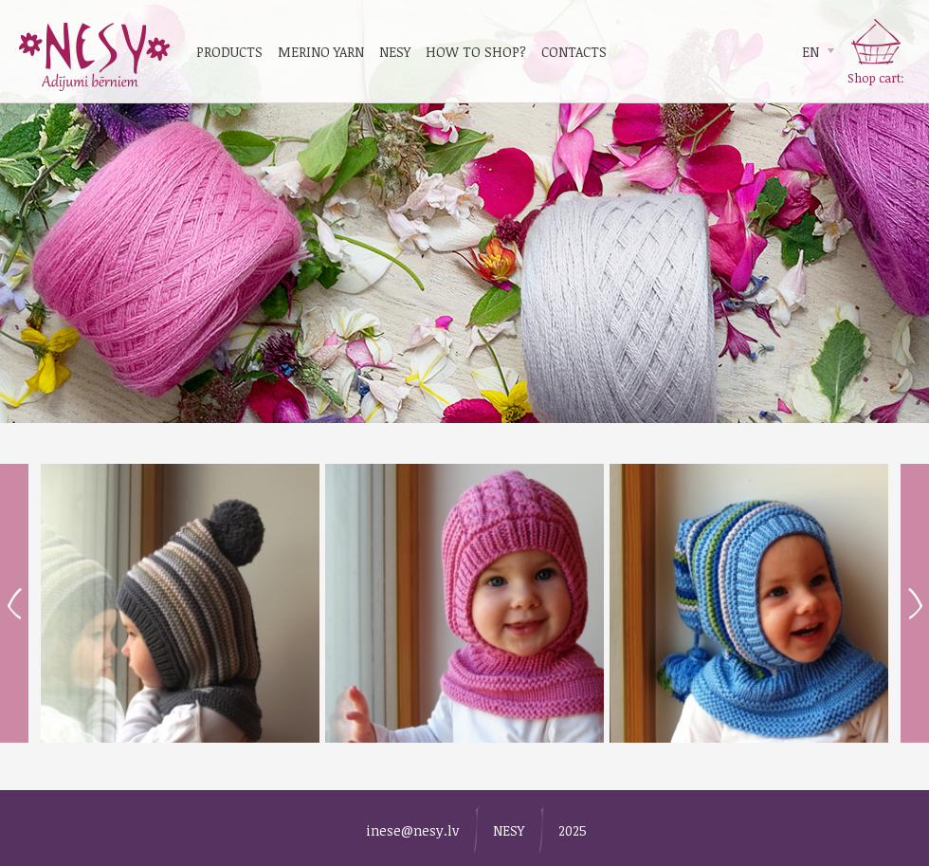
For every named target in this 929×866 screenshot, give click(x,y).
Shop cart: (875, 77)
